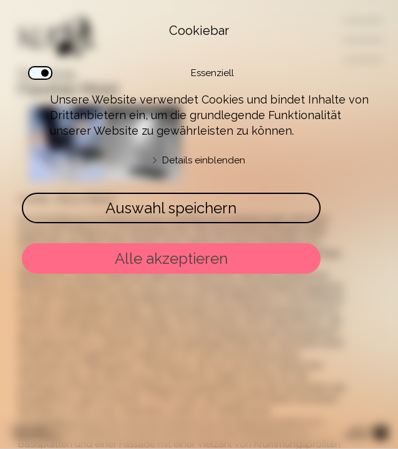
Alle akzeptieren (171, 258)
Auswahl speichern (170, 208)
